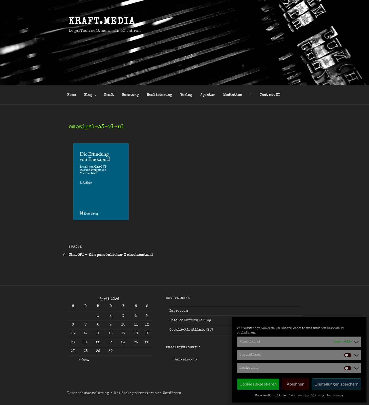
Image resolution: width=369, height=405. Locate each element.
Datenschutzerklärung (306, 395)
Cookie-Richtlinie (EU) (191, 330)
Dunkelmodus (185, 359)
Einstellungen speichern (336, 384)
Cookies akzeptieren (258, 384)
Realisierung (159, 95)
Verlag (186, 95)
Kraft (109, 95)
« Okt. (84, 360)
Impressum (335, 395)
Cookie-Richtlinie (270, 395)
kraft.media (102, 22)
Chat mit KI (270, 95)
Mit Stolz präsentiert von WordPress (147, 393)
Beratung (130, 95)
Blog (90, 95)
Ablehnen (295, 384)
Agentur (207, 95)
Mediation (232, 95)
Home (71, 95)
